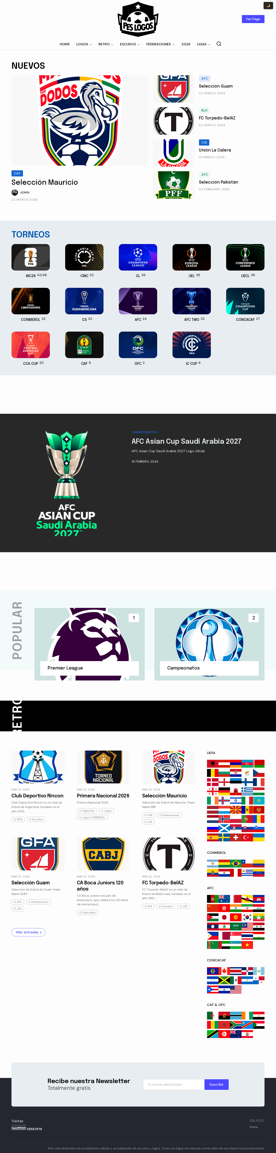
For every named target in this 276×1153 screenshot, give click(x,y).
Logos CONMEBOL (93, 817)
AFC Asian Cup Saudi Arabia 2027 (186, 441)
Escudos (37, 819)
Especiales (88, 912)
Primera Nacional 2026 (103, 796)
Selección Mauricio (45, 182)
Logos (108, 810)
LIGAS (202, 44)
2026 (186, 44)
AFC (204, 78)
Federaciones (170, 815)
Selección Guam (216, 86)
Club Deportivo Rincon (38, 796)
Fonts (254, 1127)
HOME (65, 44)
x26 (150, 822)
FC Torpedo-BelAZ (217, 118)
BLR (204, 110)
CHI (204, 142)
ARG (19, 819)
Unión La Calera (215, 150)
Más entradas (29, 932)
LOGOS (82, 44)
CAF (17, 173)
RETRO (104, 44)
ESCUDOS (128, 44)
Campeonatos (144, 432)
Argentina (88, 810)
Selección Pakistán (218, 182)
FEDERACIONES (158, 44)
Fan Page (253, 19)
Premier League (65, 668)
